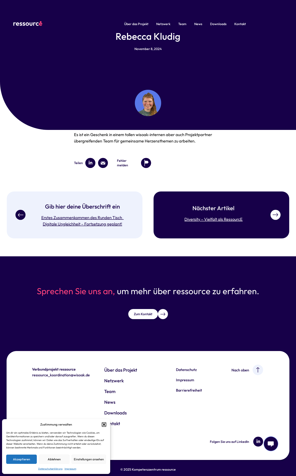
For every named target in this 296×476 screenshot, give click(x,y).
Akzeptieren (21, 459)
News (198, 24)
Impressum (70, 468)
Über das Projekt (136, 24)
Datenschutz (186, 369)
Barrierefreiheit (189, 390)
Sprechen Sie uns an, (76, 291)
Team (182, 24)
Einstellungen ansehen (89, 459)
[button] (104, 424)
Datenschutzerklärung (50, 468)
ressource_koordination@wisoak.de (61, 375)
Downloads (218, 24)
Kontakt (240, 24)
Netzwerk (163, 24)
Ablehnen (54, 459)
